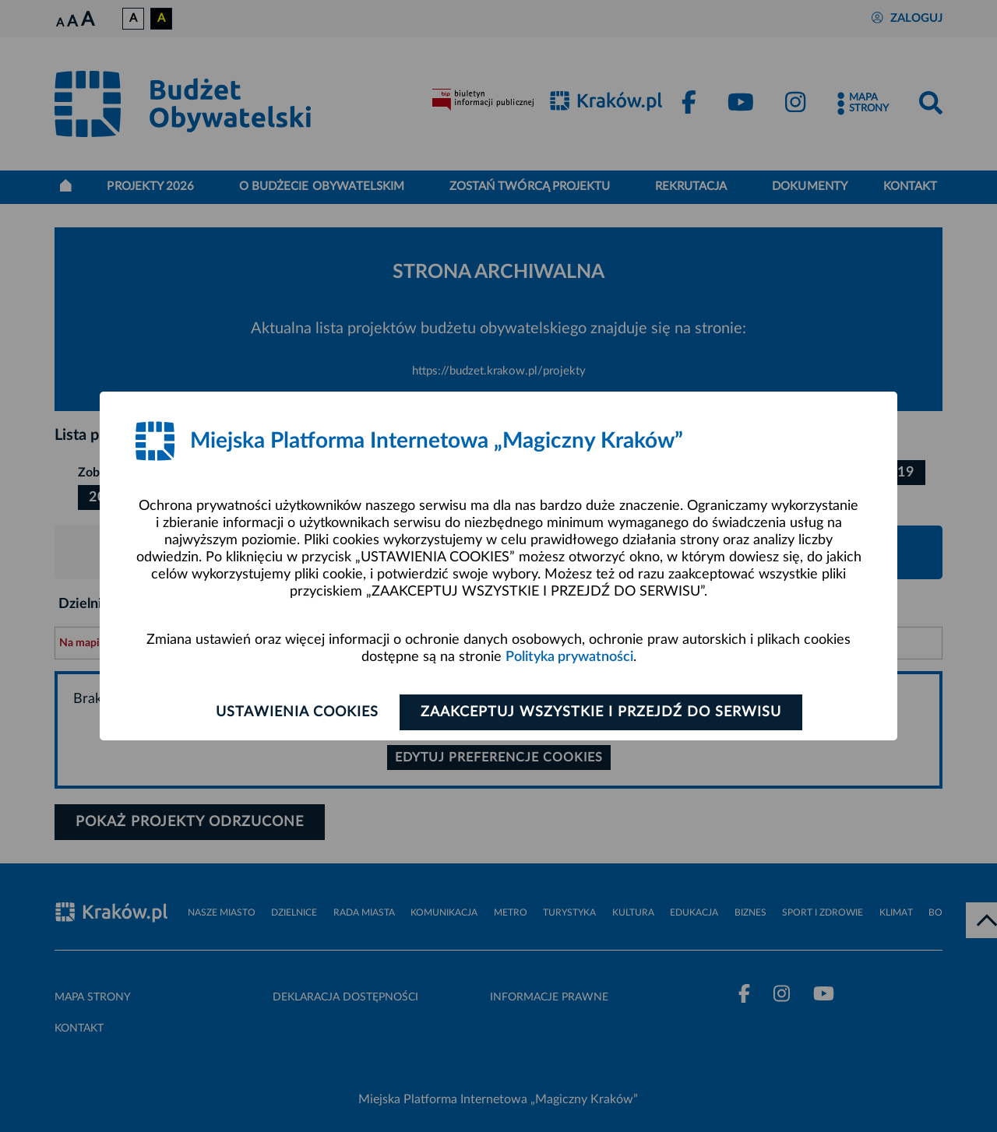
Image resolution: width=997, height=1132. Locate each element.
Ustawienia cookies (297, 712)
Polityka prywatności (569, 657)
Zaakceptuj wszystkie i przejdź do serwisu (601, 712)
